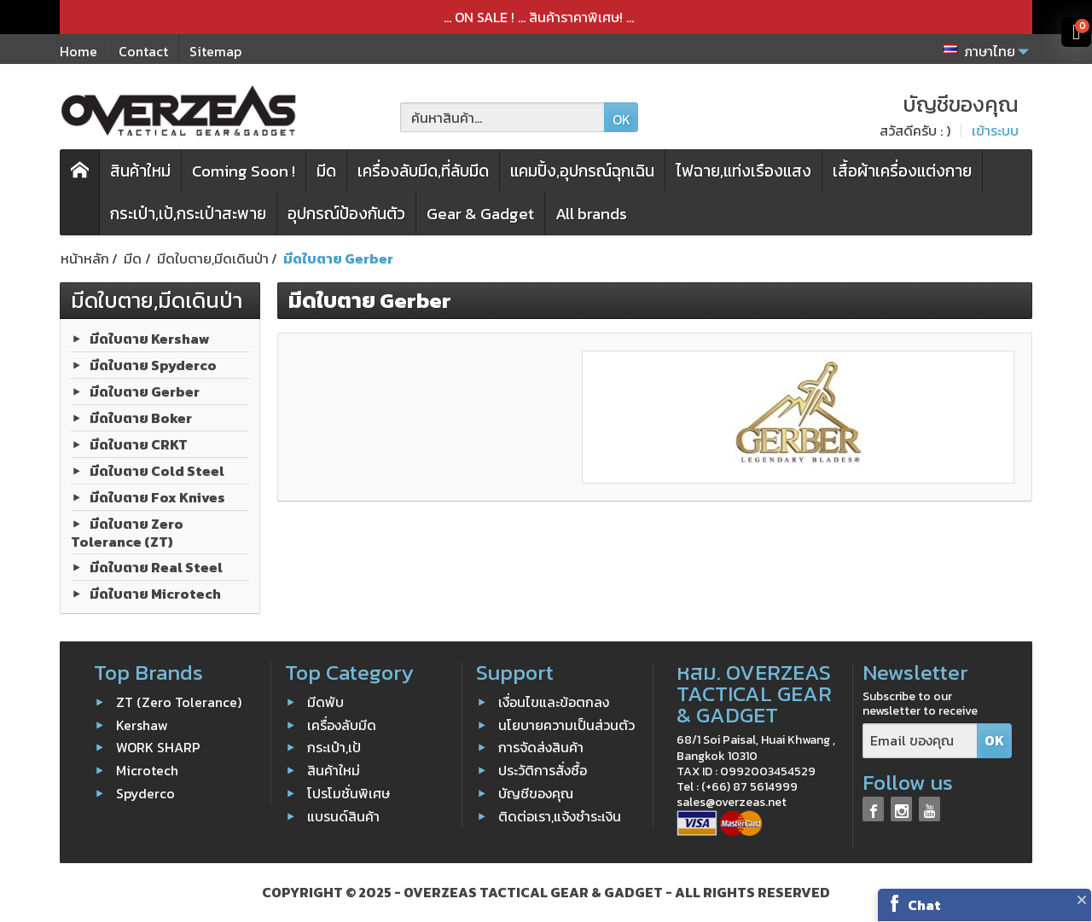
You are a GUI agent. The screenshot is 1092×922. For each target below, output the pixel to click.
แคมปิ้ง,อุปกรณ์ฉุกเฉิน (582, 171)
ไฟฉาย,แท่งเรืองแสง (743, 171)
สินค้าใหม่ (140, 171)
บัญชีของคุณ (535, 793)
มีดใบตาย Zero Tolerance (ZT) (127, 532)
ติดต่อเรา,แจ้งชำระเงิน (559, 815)
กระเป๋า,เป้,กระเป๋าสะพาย (188, 213)
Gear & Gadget (480, 213)
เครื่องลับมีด (341, 724)
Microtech (147, 770)
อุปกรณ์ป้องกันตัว (346, 213)
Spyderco (145, 793)
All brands (591, 213)
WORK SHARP (158, 747)
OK (621, 119)
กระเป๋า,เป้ (334, 747)
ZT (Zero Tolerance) (178, 702)
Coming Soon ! (243, 171)
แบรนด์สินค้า (343, 815)
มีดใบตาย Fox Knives (157, 496)
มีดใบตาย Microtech (155, 593)
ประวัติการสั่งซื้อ (542, 770)
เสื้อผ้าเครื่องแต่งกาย (902, 171)
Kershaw (142, 724)
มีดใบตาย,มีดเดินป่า (156, 300)
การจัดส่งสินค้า (541, 747)
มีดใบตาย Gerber (145, 390)
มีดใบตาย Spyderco (153, 364)
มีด (326, 171)
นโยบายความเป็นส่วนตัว (566, 724)
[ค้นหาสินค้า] (502, 117)
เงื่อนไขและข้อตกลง (553, 702)
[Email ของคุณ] (920, 740)
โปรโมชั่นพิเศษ (348, 793)
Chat (924, 905)
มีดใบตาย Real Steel (156, 567)
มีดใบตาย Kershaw (150, 338)
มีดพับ (325, 702)
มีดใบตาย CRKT (139, 443)
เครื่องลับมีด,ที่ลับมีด (423, 171)
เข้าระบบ (995, 130)
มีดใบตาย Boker (141, 417)
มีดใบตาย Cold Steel (157, 470)
